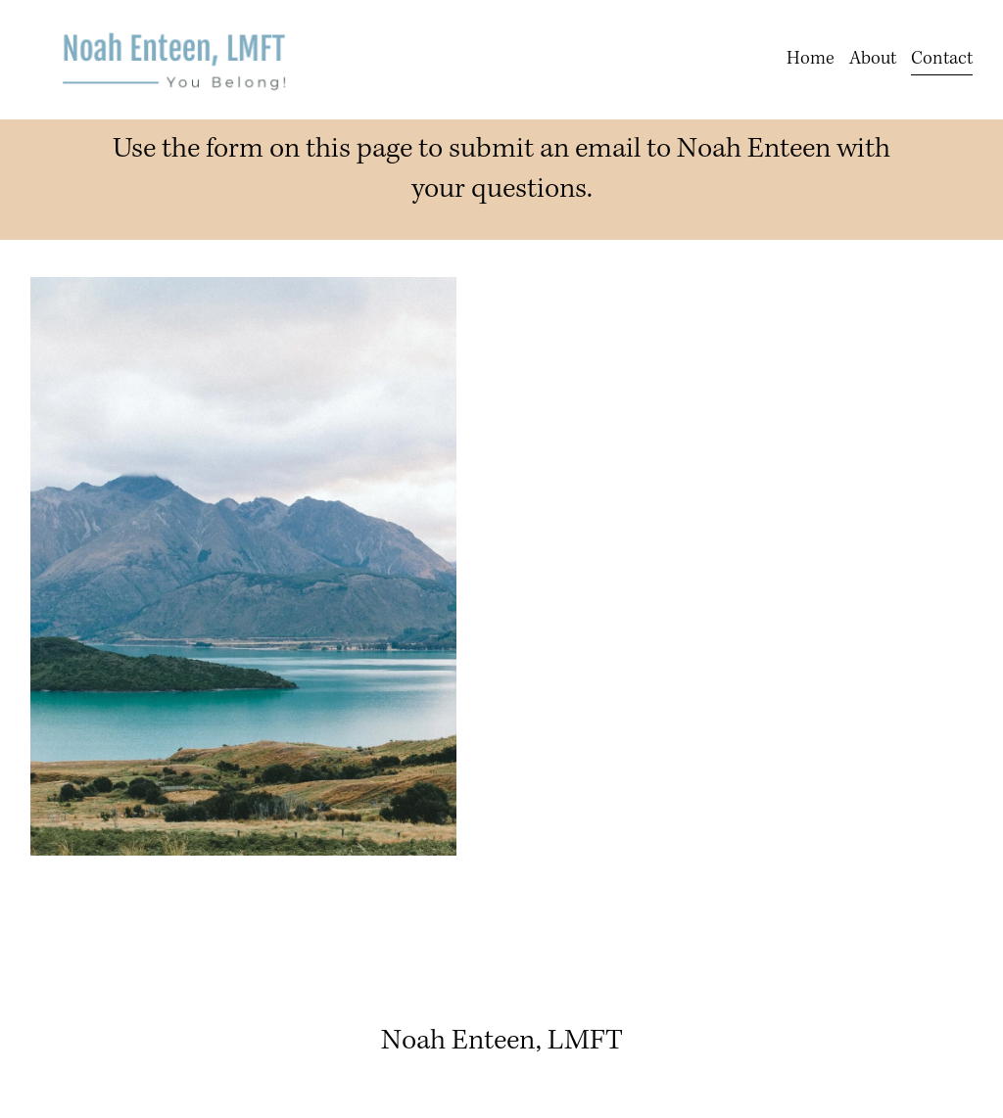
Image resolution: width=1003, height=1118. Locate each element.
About (872, 58)
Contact (942, 58)
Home (811, 58)
